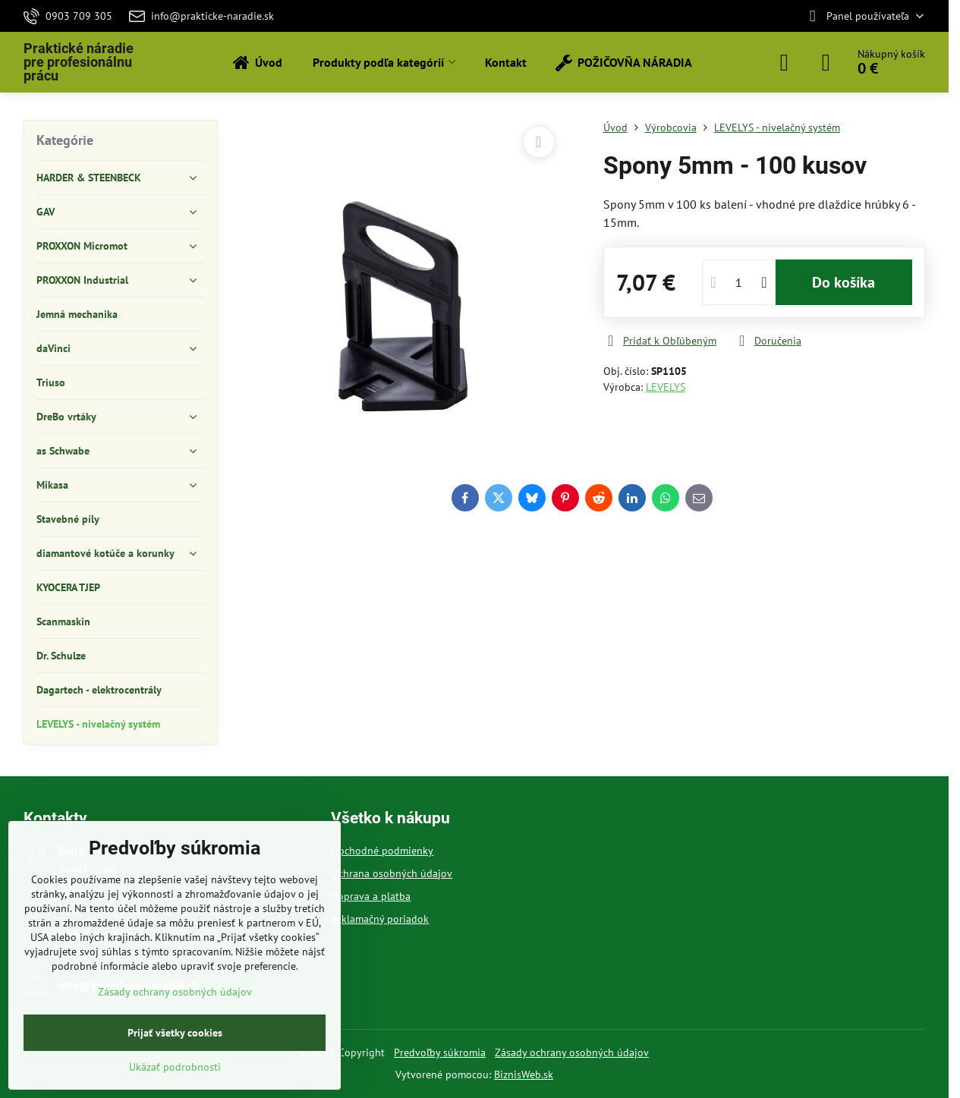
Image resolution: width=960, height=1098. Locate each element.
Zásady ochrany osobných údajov (572, 1052)
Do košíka (843, 282)
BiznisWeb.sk (523, 1074)
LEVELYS (665, 387)
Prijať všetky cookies (174, 1033)
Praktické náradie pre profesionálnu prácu (79, 62)
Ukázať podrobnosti (175, 1067)
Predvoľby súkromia (440, 1052)
